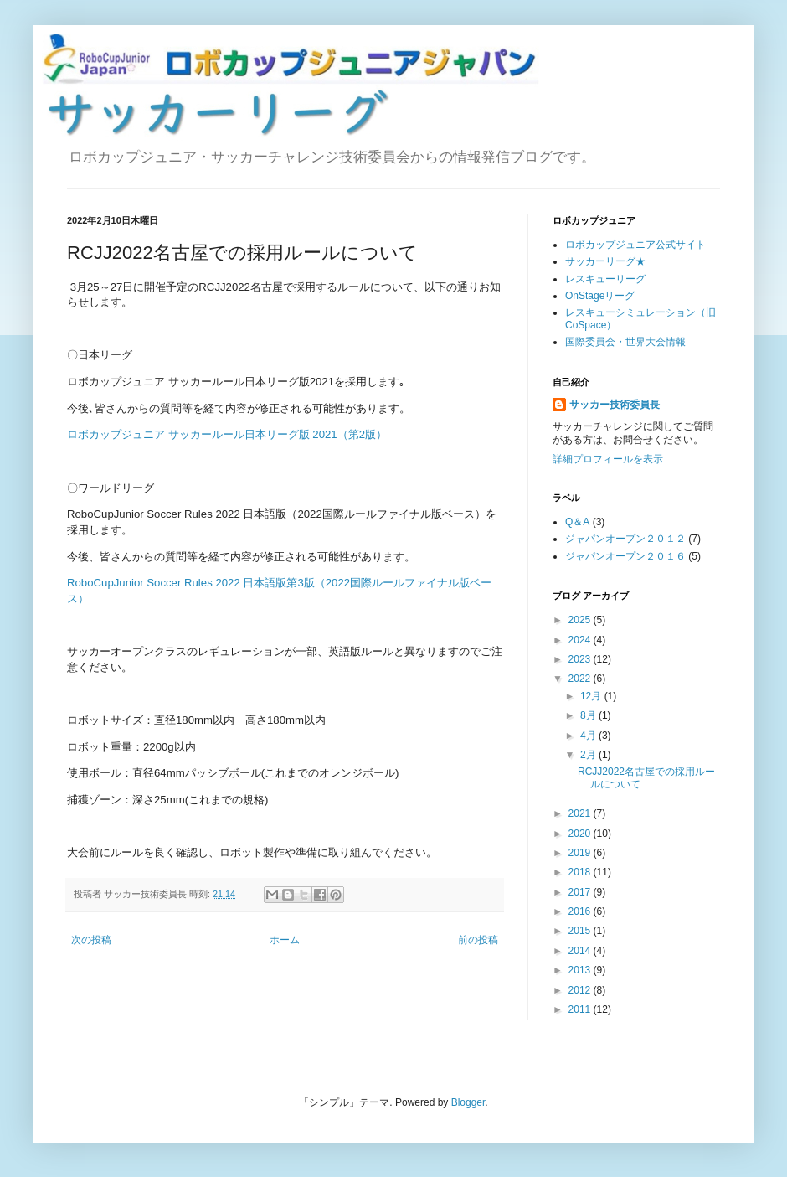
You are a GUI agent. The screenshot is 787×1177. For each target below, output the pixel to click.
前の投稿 (478, 940)
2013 (581, 970)
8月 (589, 715)
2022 (581, 678)
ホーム (285, 940)
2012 (581, 990)
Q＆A (577, 522)
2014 (581, 951)
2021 (581, 813)
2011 (581, 1009)
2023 (581, 659)
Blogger (468, 1102)
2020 (581, 833)
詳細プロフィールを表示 (608, 459)
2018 (581, 872)
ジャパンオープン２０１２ (625, 539)
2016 (581, 911)
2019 (581, 853)
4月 (589, 735)
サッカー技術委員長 (614, 404)
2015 (581, 931)
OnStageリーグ (600, 296)
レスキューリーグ (605, 279)
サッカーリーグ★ (605, 261)
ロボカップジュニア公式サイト (635, 244)
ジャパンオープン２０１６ (625, 556)
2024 (581, 640)
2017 (581, 892)
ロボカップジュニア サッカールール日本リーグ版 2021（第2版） (227, 434)
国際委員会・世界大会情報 (625, 342)
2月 (589, 755)
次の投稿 (91, 940)
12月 (592, 696)
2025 (581, 620)
